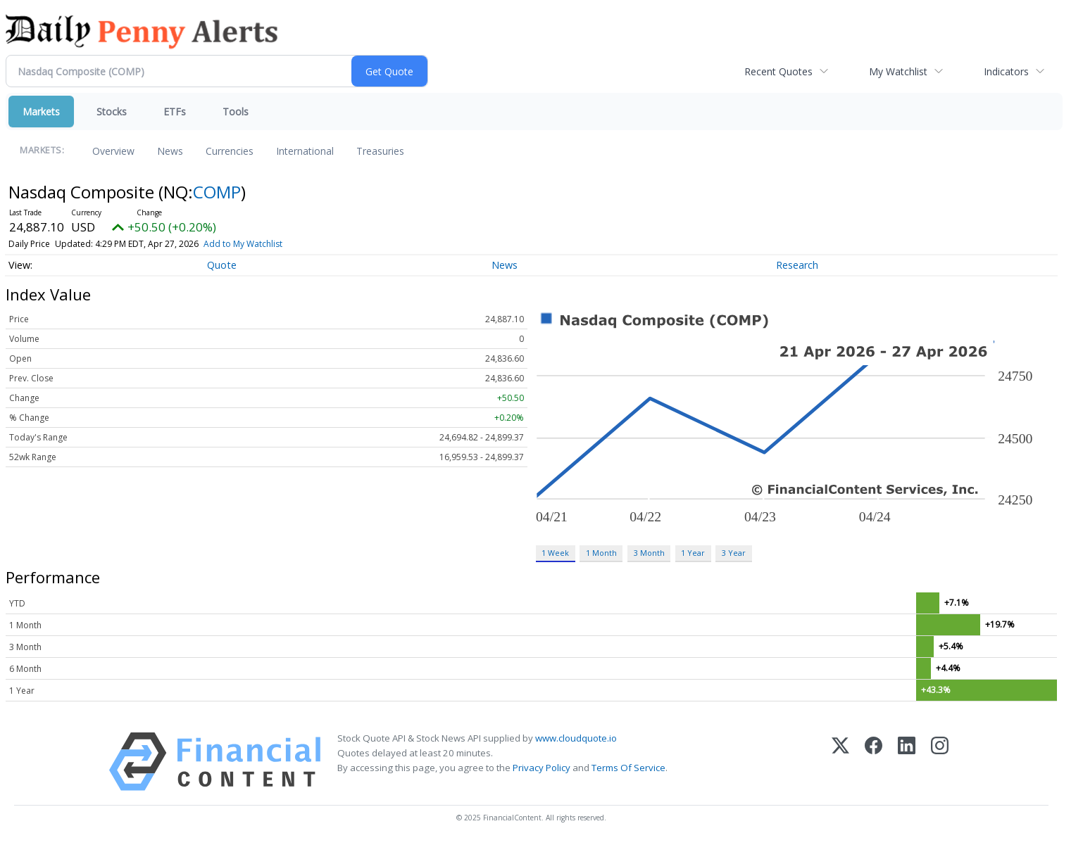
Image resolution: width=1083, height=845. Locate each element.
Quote (222, 265)
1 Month (601, 552)
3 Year (734, 552)
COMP (217, 191)
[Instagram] (939, 761)
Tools (236, 111)
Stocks (111, 111)
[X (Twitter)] (840, 761)
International (305, 151)
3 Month (649, 552)
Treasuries (380, 151)
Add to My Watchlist (243, 244)
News (170, 151)
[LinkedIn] (906, 761)
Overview (113, 151)
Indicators (1006, 71)
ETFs (174, 111)
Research (797, 265)
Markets (41, 111)
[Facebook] (873, 761)
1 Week (555, 552)
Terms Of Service (628, 767)
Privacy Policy (541, 767)
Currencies (229, 151)
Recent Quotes (778, 71)
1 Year (693, 552)
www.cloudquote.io (576, 738)
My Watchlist (898, 71)
